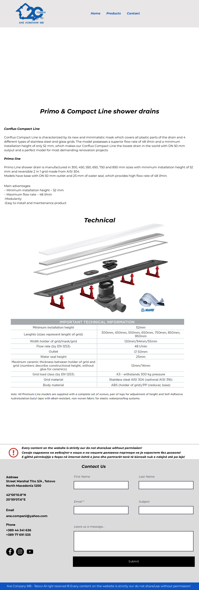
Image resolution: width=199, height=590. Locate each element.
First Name (82, 476)
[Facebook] (10, 552)
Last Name (147, 476)
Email (78, 501)
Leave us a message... (89, 526)
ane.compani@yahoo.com (27, 516)
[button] (99, 64)
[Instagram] (20, 552)
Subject (144, 501)
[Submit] (134, 561)
